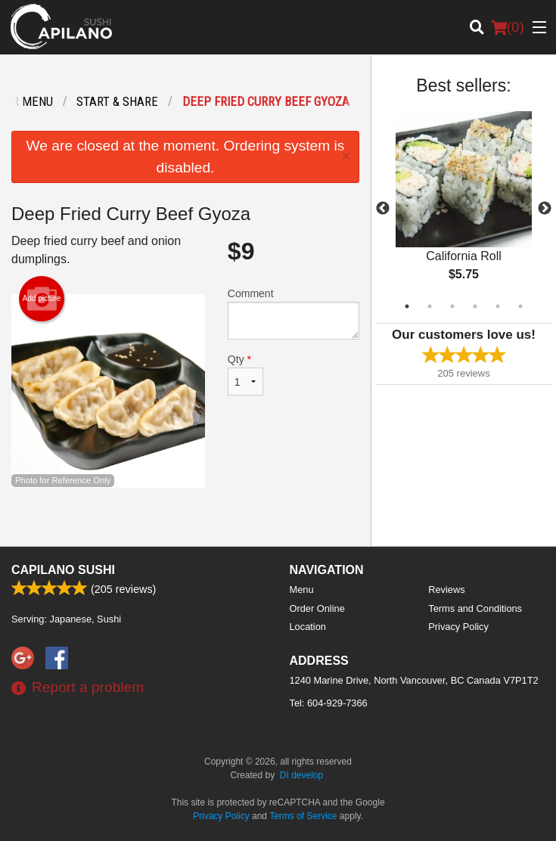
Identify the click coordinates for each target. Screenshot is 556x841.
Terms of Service (303, 816)
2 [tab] (429, 306)
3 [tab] (452, 306)
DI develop (301, 775)
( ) (507, 27)
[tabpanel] (463, 208)
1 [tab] (407, 306)
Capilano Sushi (63, 569)
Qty (245, 374)
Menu (302, 589)
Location (308, 626)
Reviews (446, 589)
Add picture (42, 298)
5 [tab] (497, 306)
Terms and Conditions (475, 608)
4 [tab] (475, 306)
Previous (382, 208)
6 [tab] (520, 306)
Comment (293, 313)
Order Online (317, 608)
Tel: (329, 703)
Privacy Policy (458, 626)
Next (544, 208)
